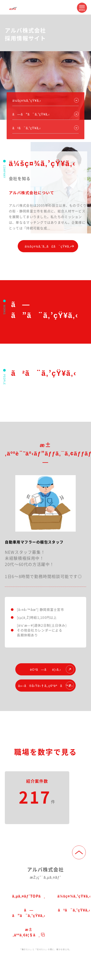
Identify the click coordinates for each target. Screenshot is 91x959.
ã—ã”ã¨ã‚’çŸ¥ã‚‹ (28, 912)
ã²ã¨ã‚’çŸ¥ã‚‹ (26, 127)
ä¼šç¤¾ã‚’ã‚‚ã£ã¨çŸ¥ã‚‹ (51, 246)
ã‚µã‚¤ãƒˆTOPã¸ (28, 896)
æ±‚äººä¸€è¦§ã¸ (29, 932)
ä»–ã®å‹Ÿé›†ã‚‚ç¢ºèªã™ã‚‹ (46, 685)
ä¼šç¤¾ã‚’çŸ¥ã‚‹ (26, 100)
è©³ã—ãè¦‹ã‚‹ (52, 669)
